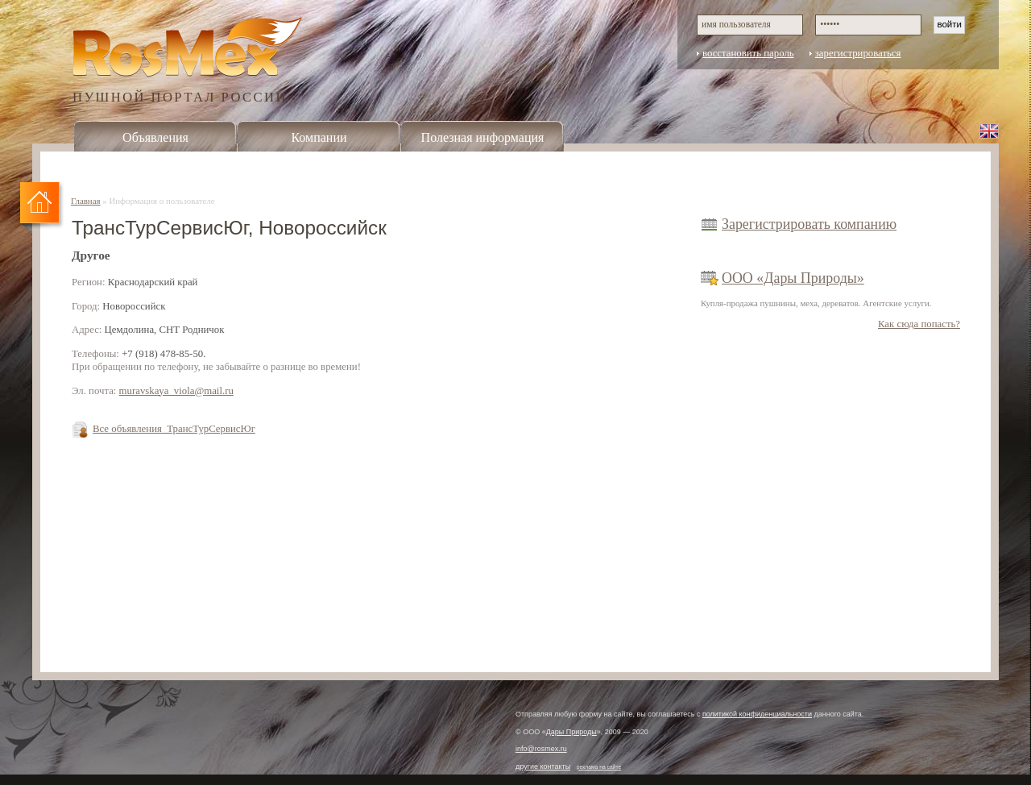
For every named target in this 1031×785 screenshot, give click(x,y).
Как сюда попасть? (919, 324)
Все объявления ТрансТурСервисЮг (174, 428)
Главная (86, 201)
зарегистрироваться (858, 53)
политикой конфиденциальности (757, 714)
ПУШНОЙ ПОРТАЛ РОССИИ (180, 96)
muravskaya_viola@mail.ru (176, 391)
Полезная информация (482, 137)
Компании (318, 137)
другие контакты (543, 766)
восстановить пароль (748, 53)
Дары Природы (571, 732)
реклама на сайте (599, 767)
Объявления (155, 137)
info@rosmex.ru (541, 749)
